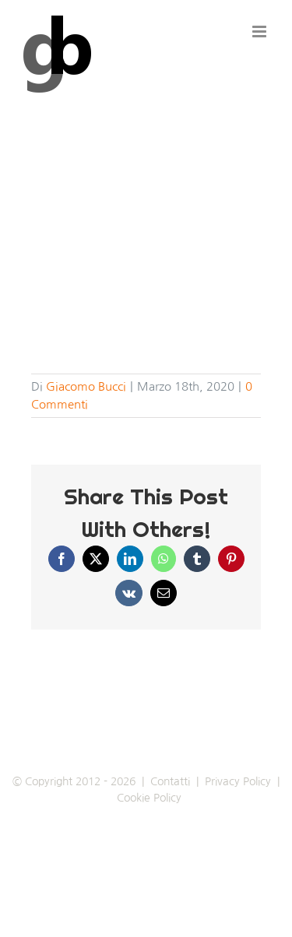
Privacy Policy (238, 781)
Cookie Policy (149, 797)
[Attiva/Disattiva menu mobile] (260, 31)
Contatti (170, 781)
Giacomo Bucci (86, 386)
